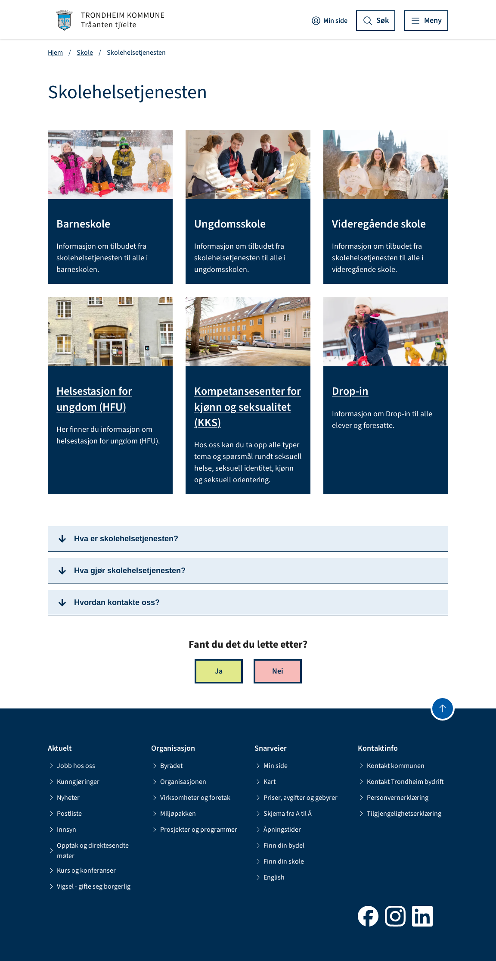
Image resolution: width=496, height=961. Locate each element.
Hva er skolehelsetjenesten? (126, 538)
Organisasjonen (178, 781)
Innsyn (62, 829)
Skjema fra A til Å (283, 813)
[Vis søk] (375, 20)
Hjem (55, 52)
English (269, 877)
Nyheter (64, 797)
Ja (219, 671)
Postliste (65, 813)
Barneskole (83, 224)
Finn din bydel (279, 845)
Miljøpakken (173, 813)
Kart (265, 781)
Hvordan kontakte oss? (117, 602)
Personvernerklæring (393, 797)
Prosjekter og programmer (194, 829)
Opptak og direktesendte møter (88, 851)
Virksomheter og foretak (190, 797)
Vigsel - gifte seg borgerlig (89, 886)
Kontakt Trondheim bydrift (401, 781)
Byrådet (167, 766)
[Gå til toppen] (443, 708)
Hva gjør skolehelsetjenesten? (130, 570)
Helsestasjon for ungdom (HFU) (94, 399)
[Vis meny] (426, 20)
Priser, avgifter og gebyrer (296, 797)
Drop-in (350, 391)
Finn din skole (279, 861)
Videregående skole (379, 224)
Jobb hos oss (71, 766)
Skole (85, 52)
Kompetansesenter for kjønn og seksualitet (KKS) (247, 407)
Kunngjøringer (73, 781)
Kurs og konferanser (82, 870)
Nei (277, 671)
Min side (329, 21)
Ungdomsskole (230, 224)
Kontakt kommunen (391, 766)
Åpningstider (277, 829)
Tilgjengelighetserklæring (399, 813)
